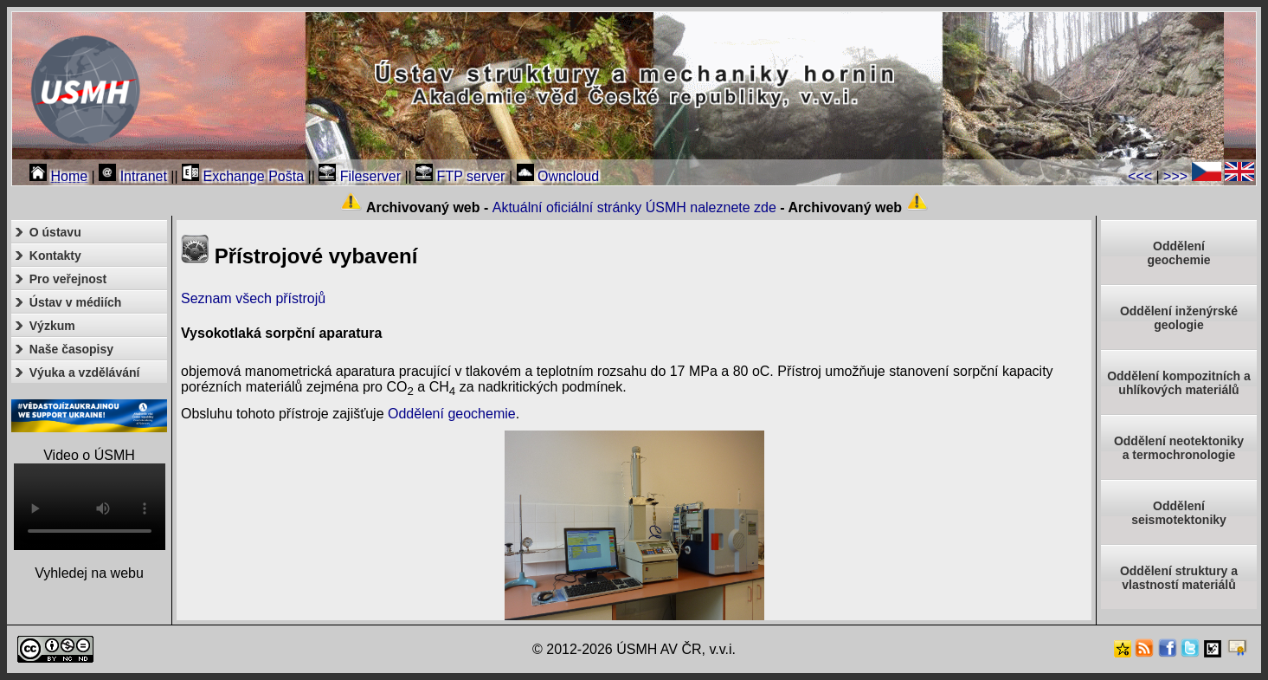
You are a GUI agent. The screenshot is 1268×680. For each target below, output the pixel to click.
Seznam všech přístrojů (253, 298)
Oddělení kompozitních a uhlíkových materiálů (1179, 383)
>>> (1175, 176)
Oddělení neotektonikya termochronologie (1179, 448)
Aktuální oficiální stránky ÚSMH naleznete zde (634, 207)
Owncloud (558, 176)
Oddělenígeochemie (1178, 253)
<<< (1140, 176)
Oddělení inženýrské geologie (1179, 318)
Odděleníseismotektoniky (1178, 513)
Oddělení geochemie (452, 413)
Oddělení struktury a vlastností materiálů (1179, 578)
